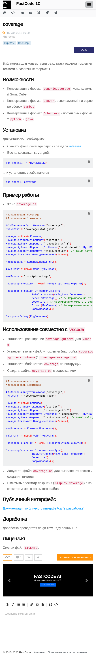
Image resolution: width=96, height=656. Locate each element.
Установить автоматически (75, 557)
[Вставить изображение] (37, 604)
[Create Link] (31, 604)
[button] (9, 580)
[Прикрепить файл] (42, 604)
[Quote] (50, 604)
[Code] (56, 604)
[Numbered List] (23, 604)
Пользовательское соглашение (67, 652)
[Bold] (7, 604)
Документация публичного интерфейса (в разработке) (43, 508)
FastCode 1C (28, 3)
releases (75, 146)
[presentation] (48, 614)
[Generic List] (18, 604)
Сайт (84, 50)
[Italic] (13, 604)
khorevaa (9, 36)
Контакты (39, 652)
